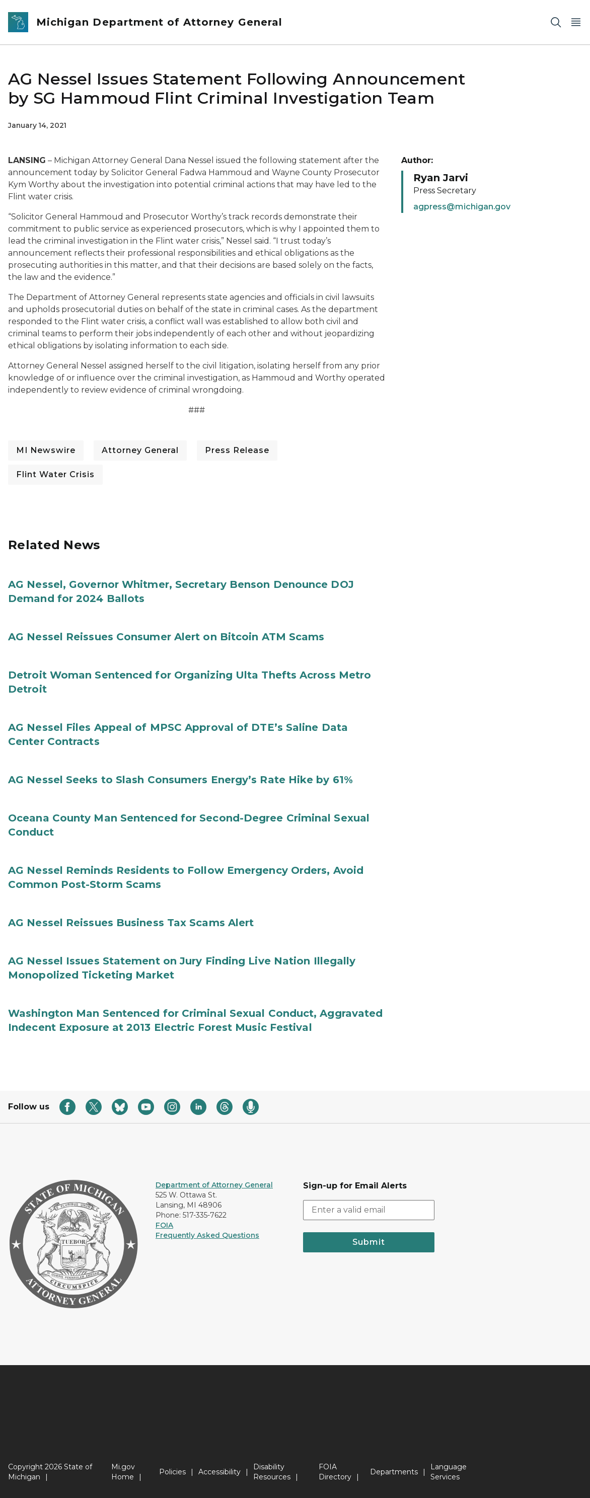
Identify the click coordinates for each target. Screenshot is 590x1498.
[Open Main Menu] (576, 22)
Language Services (448, 1471)
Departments (394, 1471)
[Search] (556, 22)
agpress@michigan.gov (461, 206)
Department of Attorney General (214, 1184)
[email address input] (368, 1210)
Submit (368, 1242)
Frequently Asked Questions (207, 1235)
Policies (172, 1471)
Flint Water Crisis (55, 474)
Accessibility (219, 1471)
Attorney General (140, 450)
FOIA (164, 1225)
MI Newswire (46, 450)
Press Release (237, 450)
